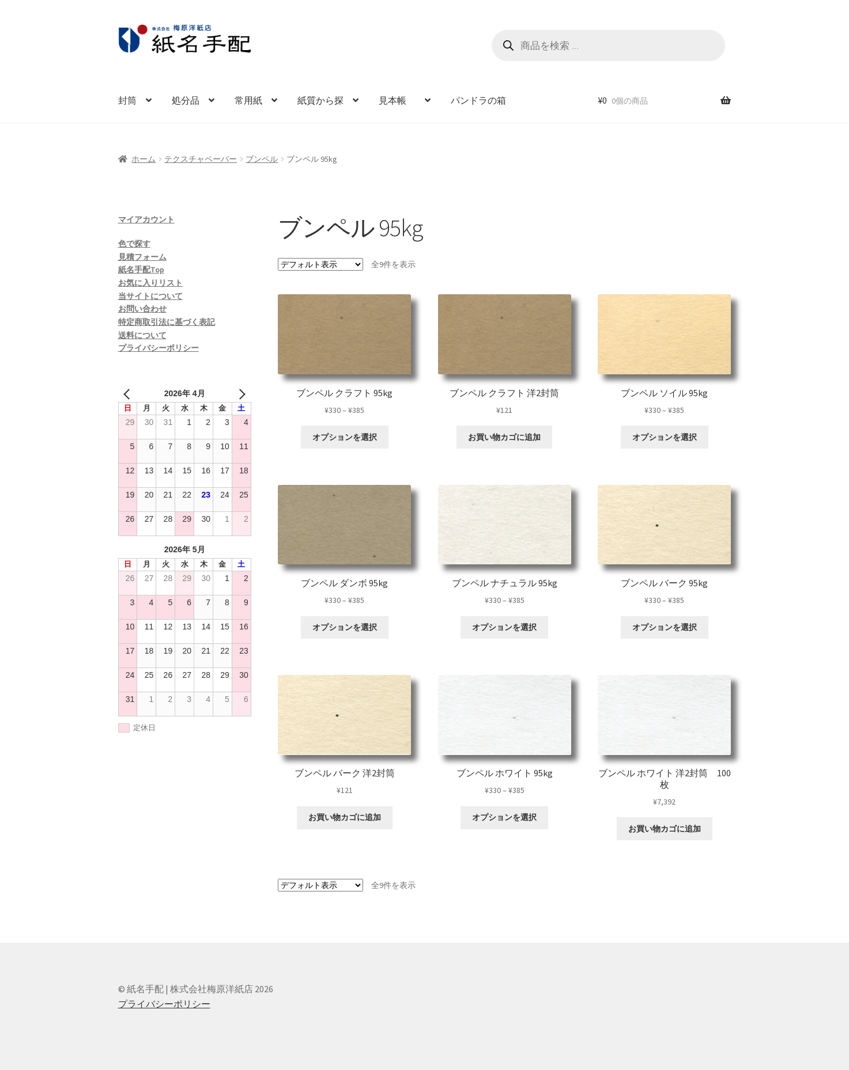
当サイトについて (150, 296)
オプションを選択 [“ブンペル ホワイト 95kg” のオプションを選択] (504, 817)
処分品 (185, 100)
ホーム (143, 159)
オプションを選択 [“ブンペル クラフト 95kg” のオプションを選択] (344, 437)
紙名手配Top (141, 269)
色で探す (134, 243)
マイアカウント (146, 219)
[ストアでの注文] (320, 264)
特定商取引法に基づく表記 (166, 322)
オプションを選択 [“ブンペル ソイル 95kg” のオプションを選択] (664, 437)
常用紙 (248, 100)
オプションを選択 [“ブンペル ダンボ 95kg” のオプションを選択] (344, 627)
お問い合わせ (142, 308)
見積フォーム (142, 257)
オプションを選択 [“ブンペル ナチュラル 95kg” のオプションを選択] (504, 627)
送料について (142, 335)
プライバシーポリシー (158, 348)
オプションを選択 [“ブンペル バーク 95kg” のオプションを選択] (664, 627)
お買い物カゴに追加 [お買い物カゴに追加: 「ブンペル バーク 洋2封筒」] (344, 817)
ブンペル (262, 159)
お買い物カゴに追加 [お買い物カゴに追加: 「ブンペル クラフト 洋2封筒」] (504, 437)
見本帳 (397, 100)
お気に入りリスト (150, 283)
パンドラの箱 (478, 100)
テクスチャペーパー (200, 159)
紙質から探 (320, 100)
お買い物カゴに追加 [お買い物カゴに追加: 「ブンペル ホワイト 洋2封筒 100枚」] (664, 829)
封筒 (127, 100)
